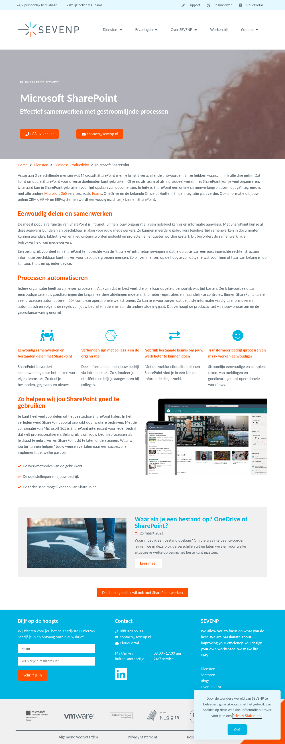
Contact (249, 29)
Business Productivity (72, 164)
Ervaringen (146, 29)
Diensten (112, 29)
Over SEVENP (184, 29)
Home (23, 164)
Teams (97, 193)
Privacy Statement (142, 737)
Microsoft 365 (55, 193)
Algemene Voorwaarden (78, 737)
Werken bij (219, 29)
